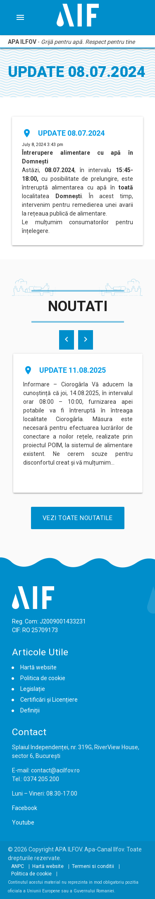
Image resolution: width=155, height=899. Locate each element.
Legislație (32, 689)
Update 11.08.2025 (72, 370)
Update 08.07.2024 (71, 133)
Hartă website (38, 667)
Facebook (24, 808)
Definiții (30, 710)
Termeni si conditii (93, 866)
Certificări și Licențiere (49, 699)
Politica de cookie (42, 678)
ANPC (17, 866)
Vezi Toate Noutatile (78, 518)
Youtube (23, 822)
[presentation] (66, 340)
